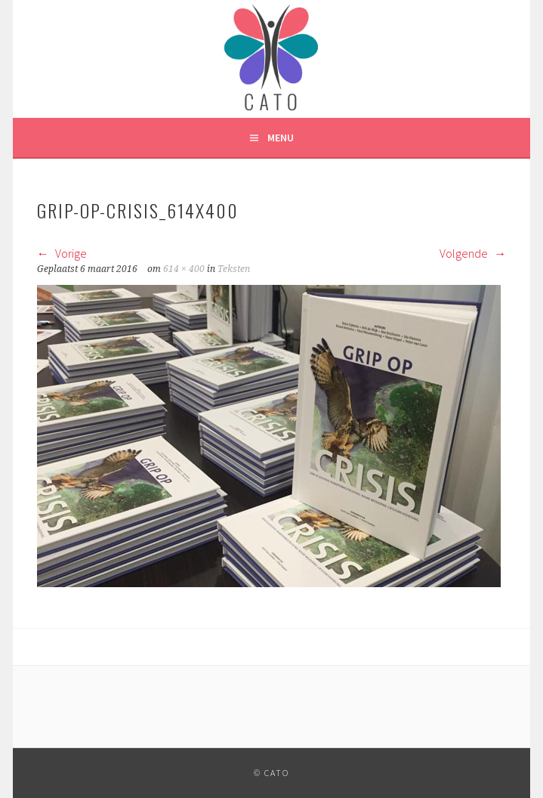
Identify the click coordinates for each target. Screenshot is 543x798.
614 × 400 (184, 269)
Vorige (62, 253)
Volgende (473, 253)
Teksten (234, 269)
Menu (280, 137)
